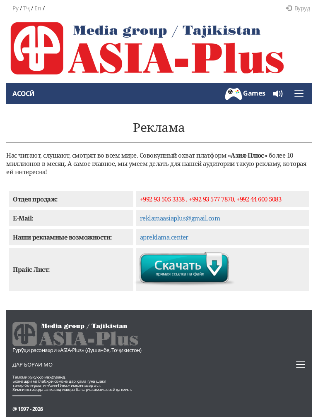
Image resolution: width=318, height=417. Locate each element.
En (37, 8)
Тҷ (26, 8)
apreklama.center (164, 237)
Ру (15, 8)
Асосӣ (23, 93)
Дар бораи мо (32, 364)
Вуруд (298, 8)
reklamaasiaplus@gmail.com (180, 218)
